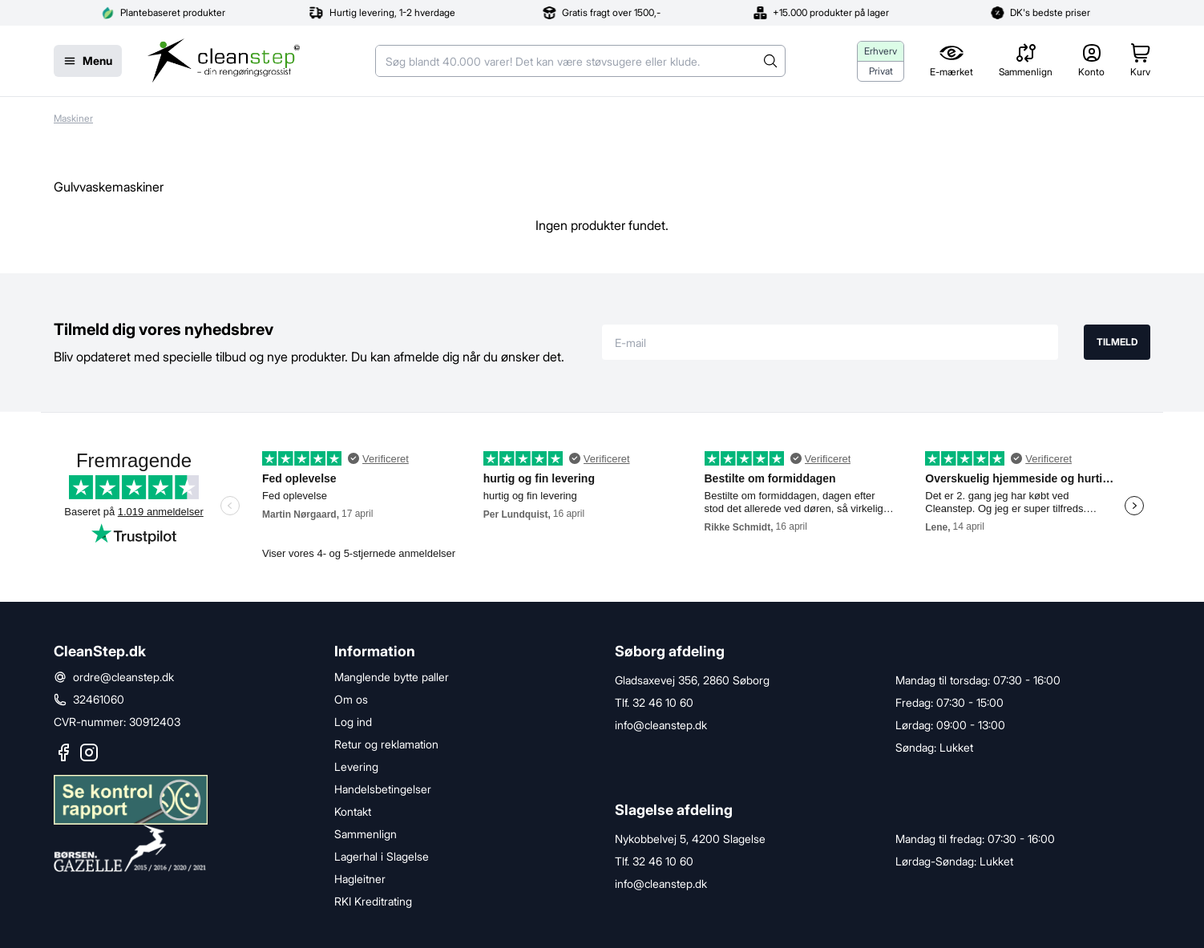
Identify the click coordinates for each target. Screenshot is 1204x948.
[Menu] (88, 61)
